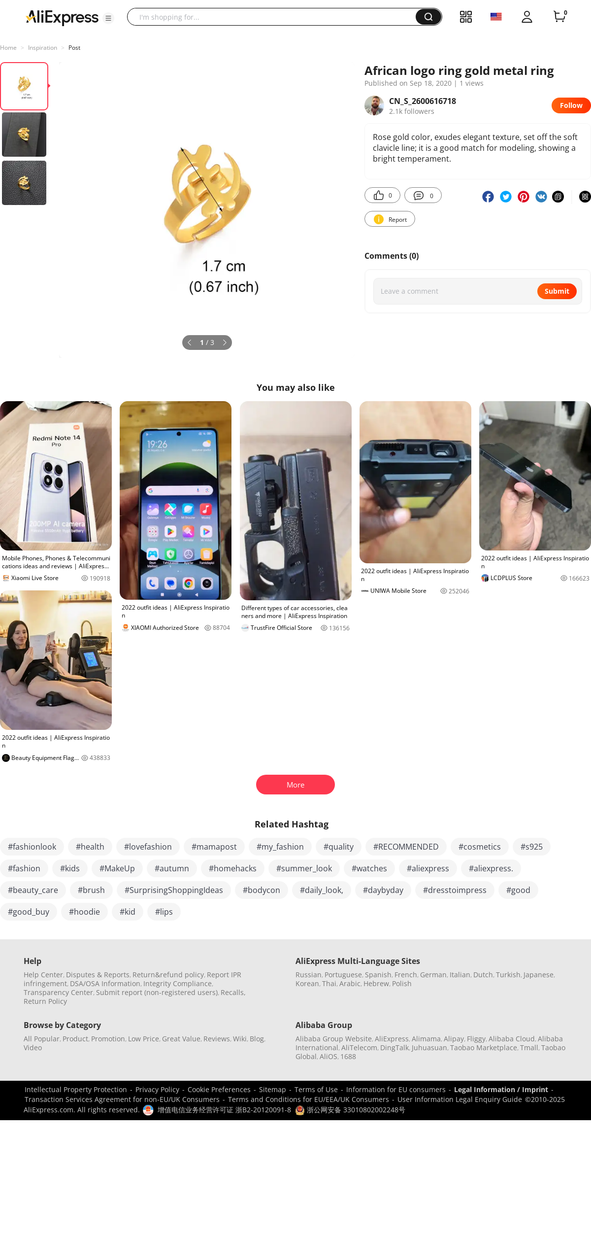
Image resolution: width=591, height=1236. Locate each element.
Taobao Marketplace (483, 1047)
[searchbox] (275, 16)
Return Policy (45, 1001)
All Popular (42, 1038)
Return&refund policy (168, 974)
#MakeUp (117, 868)
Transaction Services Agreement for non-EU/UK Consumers (122, 1099)
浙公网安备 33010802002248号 (350, 1109)
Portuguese (343, 974)
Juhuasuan (429, 1047)
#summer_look (304, 868)
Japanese (539, 974)
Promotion (108, 1038)
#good (518, 890)
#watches (369, 868)
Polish (402, 983)
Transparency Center (58, 992)
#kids (70, 868)
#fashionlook (32, 846)
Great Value (181, 1038)
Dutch (483, 974)
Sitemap (272, 1089)
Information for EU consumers (396, 1089)
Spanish (378, 974)
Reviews (216, 1038)
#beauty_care (33, 890)
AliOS (328, 1056)
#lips (164, 911)
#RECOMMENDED (406, 846)
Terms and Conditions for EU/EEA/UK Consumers (308, 1099)
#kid (127, 911)
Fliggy (476, 1038)
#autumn (172, 868)
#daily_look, (321, 890)
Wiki (240, 1038)
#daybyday (383, 890)
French (405, 974)
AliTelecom (359, 1047)
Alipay (454, 1038)
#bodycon (261, 890)
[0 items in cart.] (559, 17)
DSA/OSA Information (105, 983)
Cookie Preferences (219, 1089)
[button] (108, 18)
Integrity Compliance (177, 983)
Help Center (43, 974)
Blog (257, 1038)
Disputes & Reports (98, 974)
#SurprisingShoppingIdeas (174, 890)
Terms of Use (316, 1089)
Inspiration (42, 47)
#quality (339, 846)
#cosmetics (480, 846)
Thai (329, 983)
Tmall (529, 1047)
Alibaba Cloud (512, 1038)
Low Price (143, 1038)
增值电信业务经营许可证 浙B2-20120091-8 (224, 1109)
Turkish (508, 974)
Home (8, 47)
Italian (460, 974)
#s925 (532, 846)
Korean (307, 983)
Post (74, 47)
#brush (91, 890)
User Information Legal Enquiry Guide (459, 1099)
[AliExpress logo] (62, 17)
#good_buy (28, 911)
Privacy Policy (157, 1089)
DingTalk (394, 1047)
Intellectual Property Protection (76, 1089)
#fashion (24, 868)
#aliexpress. (491, 868)
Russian (309, 974)
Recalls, (233, 992)
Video (33, 1047)
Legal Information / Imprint (501, 1089)
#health (90, 846)
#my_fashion (280, 846)
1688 (348, 1056)
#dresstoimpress (455, 890)
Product (75, 1038)
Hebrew (376, 983)
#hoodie (84, 911)
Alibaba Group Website (334, 1038)
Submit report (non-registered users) (157, 992)
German (433, 974)
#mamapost (214, 846)
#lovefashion (148, 846)
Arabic (350, 983)
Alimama (426, 1038)
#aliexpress (428, 868)
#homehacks (233, 868)
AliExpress (392, 1038)
